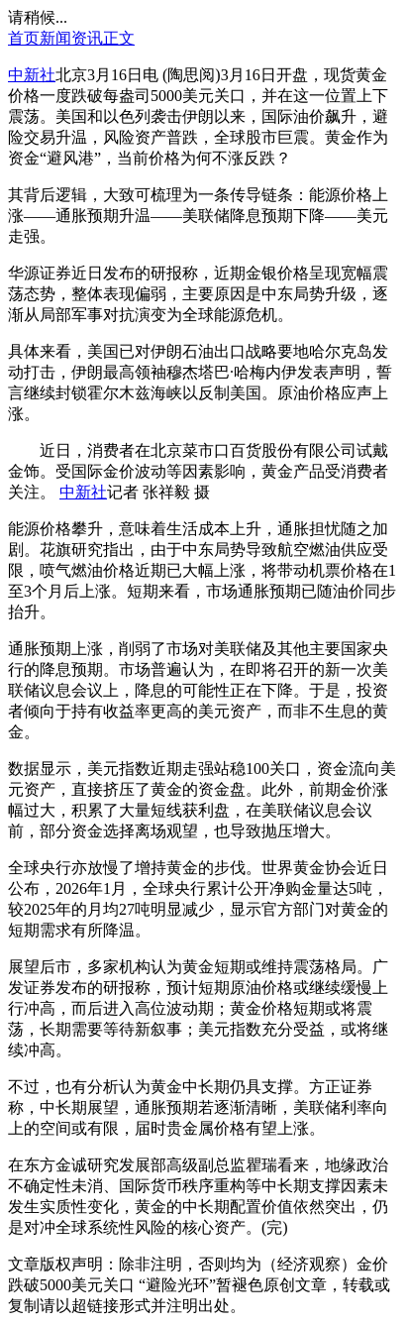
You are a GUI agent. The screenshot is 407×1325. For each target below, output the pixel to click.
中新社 (31, 74)
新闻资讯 (71, 38)
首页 (24, 38)
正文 (119, 38)
